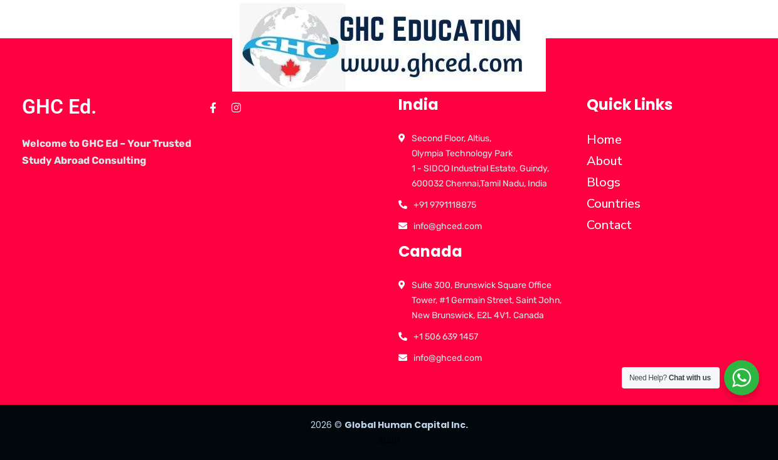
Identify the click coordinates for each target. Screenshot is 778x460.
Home (604, 139)
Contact (609, 225)
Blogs (604, 182)
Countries (614, 203)
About (604, 160)
